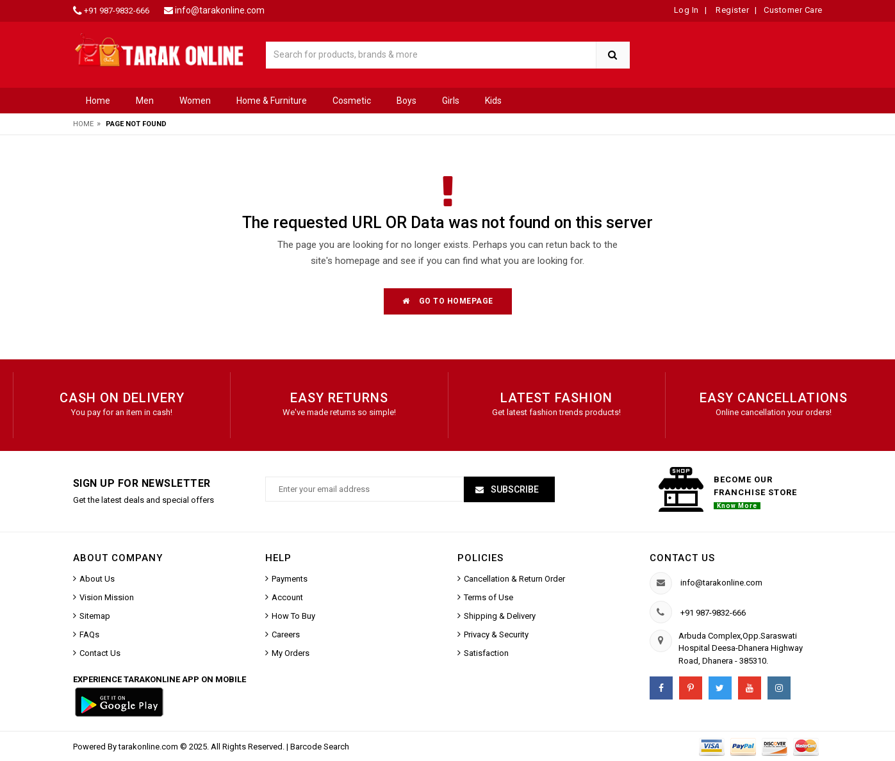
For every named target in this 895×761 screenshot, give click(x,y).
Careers (286, 634)
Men (145, 100)
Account (287, 597)
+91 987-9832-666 (116, 10)
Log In (686, 10)
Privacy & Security (496, 634)
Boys (406, 100)
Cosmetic (352, 100)
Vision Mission (106, 597)
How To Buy (293, 616)
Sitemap (94, 616)
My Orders (290, 653)
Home (98, 100)
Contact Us (99, 653)
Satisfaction (486, 653)
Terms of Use (488, 597)
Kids (493, 100)
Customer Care (793, 10)
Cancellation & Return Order (514, 579)
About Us (97, 579)
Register (732, 10)
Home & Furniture (271, 100)
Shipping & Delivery (500, 616)
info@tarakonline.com (220, 10)
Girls (450, 100)
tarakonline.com (149, 746)
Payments (290, 579)
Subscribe (514, 489)
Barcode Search (319, 746)
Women (195, 100)
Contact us (682, 558)
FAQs (89, 634)
